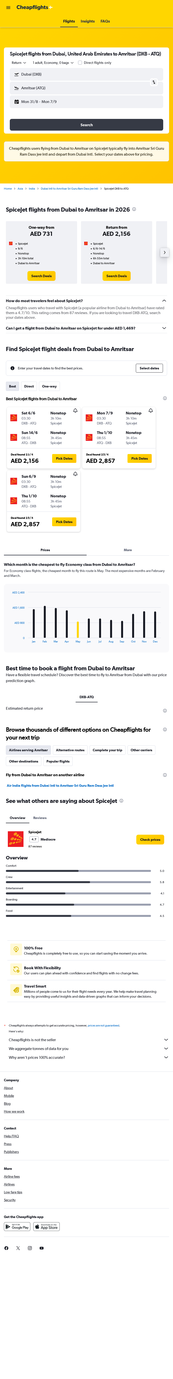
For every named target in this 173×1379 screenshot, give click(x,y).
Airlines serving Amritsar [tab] (28, 750)
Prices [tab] (45, 550)
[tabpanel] (86, 608)
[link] (41, 276)
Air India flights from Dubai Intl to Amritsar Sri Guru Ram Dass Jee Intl (60, 785)
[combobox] (19, 62)
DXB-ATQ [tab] (87, 697)
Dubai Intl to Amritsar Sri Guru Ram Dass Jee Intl (69, 188)
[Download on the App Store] (46, 1232)
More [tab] (128, 550)
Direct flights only (97, 63)
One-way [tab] (49, 386)
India (32, 188)
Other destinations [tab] (23, 761)
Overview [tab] (17, 818)
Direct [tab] (29, 386)
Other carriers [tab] (141, 750)
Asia (20, 188)
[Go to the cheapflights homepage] (35, 7)
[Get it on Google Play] (17, 1232)
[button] (8, 7)
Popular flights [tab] (57, 761)
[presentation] (134, 209)
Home (8, 188)
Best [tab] (12, 386)
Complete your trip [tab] (107, 750)
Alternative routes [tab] (70, 750)
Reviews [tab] (39, 818)
